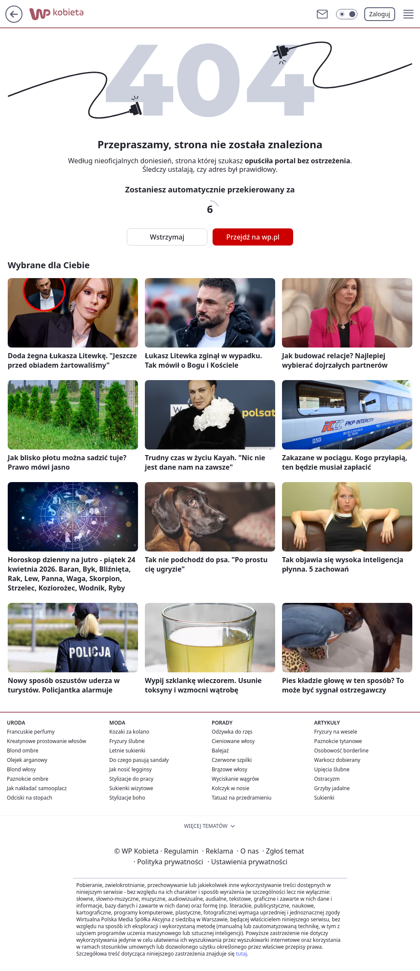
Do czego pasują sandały (139, 760)
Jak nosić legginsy (130, 769)
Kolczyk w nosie (230, 788)
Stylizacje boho (127, 797)
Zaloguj (379, 14)
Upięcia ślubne (332, 769)
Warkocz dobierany (337, 760)
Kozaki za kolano (129, 731)
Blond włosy (21, 769)
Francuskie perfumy (30, 731)
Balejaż (220, 750)
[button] (408, 14)
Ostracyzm (327, 778)
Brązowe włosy (229, 769)
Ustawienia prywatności (247, 861)
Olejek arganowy (27, 760)
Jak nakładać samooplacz (37, 788)
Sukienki (324, 797)
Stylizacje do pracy (131, 778)
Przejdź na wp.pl (252, 237)
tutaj (241, 953)
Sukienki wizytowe (131, 788)
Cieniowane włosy (233, 741)
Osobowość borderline (341, 750)
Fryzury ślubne (126, 741)
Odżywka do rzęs (232, 731)
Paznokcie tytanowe (338, 741)
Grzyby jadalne (332, 788)
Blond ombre (22, 750)
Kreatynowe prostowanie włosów (46, 741)
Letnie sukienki (127, 750)
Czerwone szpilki (232, 760)
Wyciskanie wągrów (235, 778)
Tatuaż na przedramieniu (242, 797)
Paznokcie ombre (27, 778)
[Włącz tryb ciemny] (346, 14)
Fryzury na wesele (335, 731)
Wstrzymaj (167, 237)
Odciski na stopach (29, 797)
